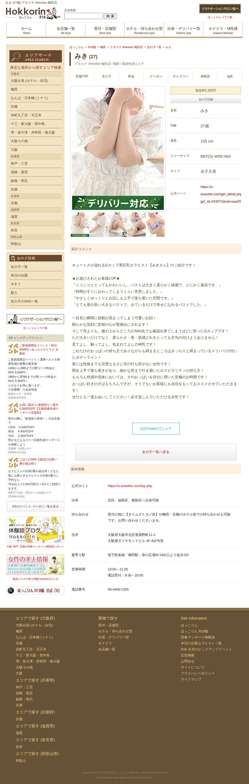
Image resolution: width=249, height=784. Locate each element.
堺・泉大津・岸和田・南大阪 (33, 132)
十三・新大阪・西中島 (28, 124)
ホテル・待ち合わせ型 (115, 631)
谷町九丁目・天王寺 (26, 115)
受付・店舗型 (108, 625)
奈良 (14, 230)
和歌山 (16, 244)
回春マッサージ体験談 (198, 637)
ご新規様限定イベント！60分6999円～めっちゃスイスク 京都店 (38, 349)
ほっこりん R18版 (194, 631)
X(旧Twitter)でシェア (156, 429)
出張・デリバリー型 (113, 637)
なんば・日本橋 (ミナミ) (29, 98)
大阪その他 (19, 141)
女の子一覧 (19, 267)
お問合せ (187, 661)
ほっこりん (189, 625)
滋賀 (14, 217)
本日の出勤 (19, 275)
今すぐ (16, 284)
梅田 (14, 89)
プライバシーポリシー (198, 673)
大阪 (14, 150)
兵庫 (14, 189)
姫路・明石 (19, 181)
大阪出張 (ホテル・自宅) (29, 81)
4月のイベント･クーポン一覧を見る (35, 506)
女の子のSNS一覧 (24, 301)
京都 (14, 203)
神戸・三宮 (19, 163)
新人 (14, 293)
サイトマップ (191, 679)
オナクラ (105, 643)
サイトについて (193, 667)
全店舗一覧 (106, 649)
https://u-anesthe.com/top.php (130, 486)
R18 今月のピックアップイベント (206, 649)
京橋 (14, 106)
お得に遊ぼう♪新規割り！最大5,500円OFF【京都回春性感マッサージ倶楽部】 (38, 408)
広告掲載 (187, 655)
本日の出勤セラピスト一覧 (201, 643)
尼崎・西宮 (19, 172)
